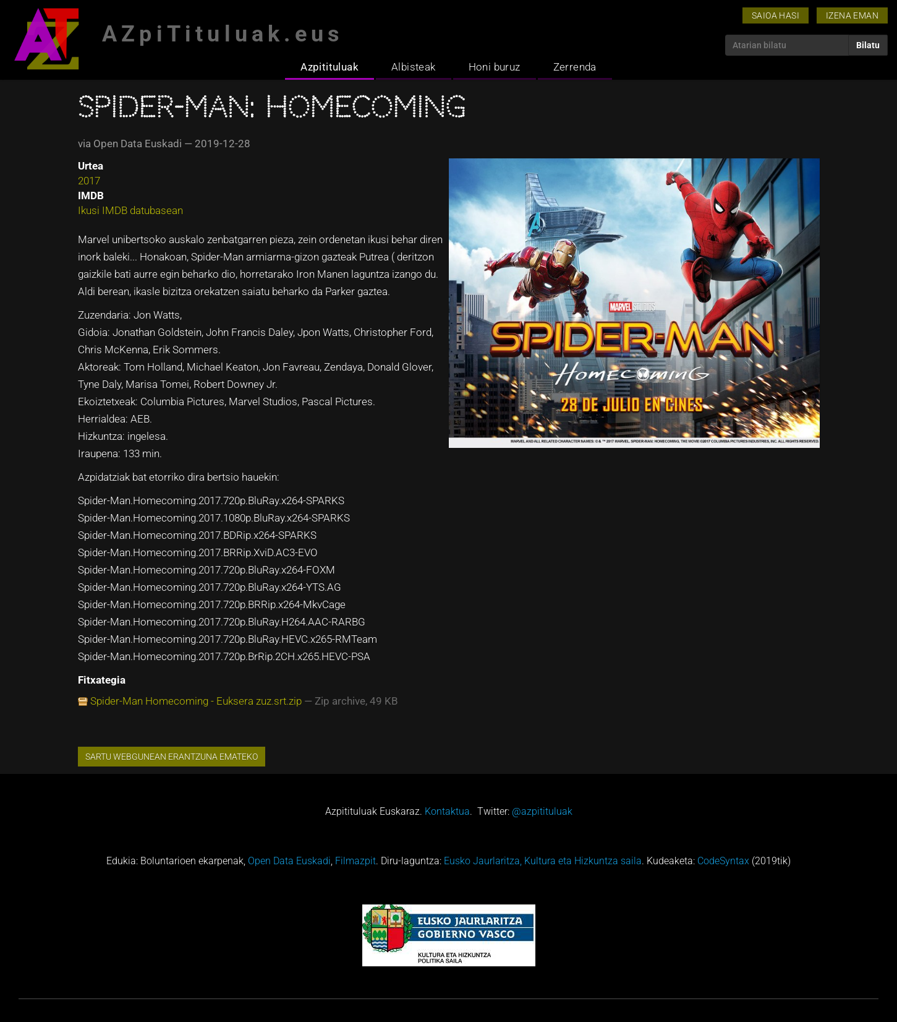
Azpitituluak (329, 67)
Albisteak (413, 67)
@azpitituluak (542, 811)
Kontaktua (447, 811)
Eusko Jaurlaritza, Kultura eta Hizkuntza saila (543, 861)
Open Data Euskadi (289, 861)
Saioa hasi (775, 15)
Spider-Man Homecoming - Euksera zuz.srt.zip (196, 701)
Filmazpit (355, 861)
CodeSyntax (723, 861)
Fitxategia (101, 680)
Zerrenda (575, 67)
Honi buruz (495, 67)
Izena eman (852, 15)
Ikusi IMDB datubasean (130, 210)
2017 (89, 180)
